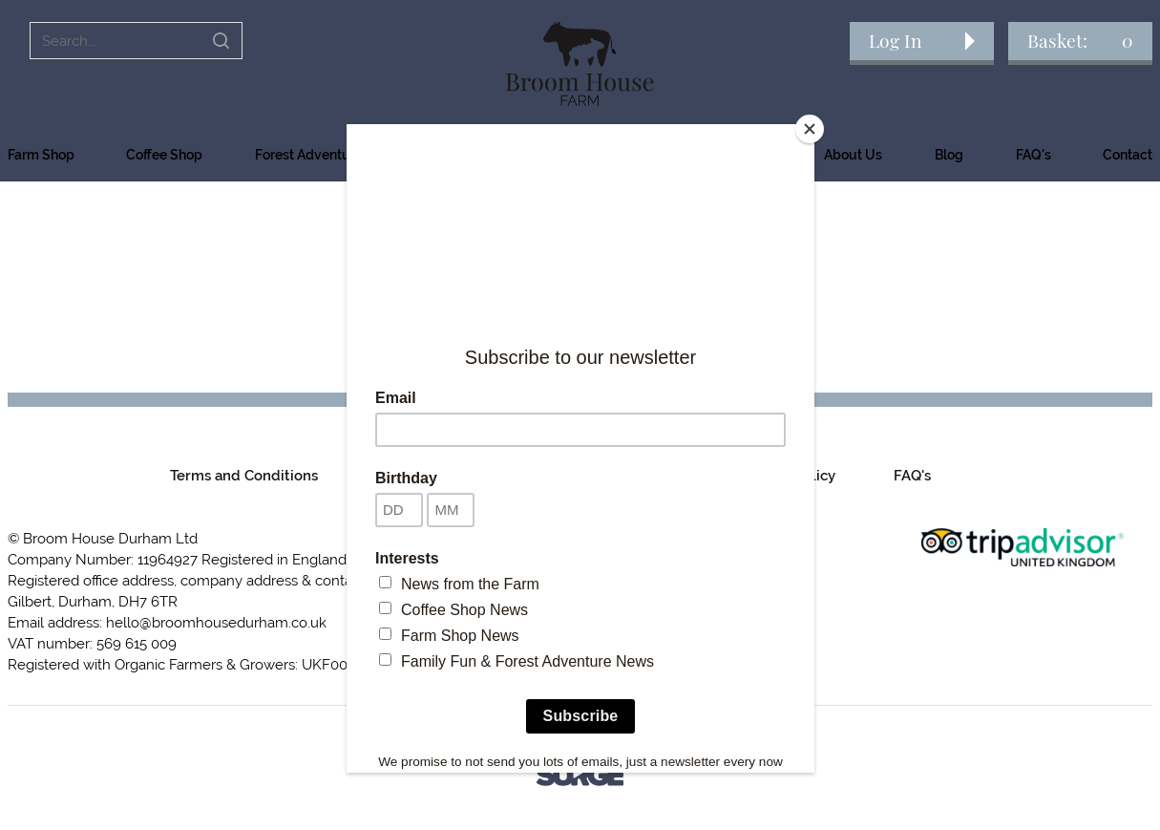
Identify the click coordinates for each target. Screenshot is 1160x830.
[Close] (809, 129)
